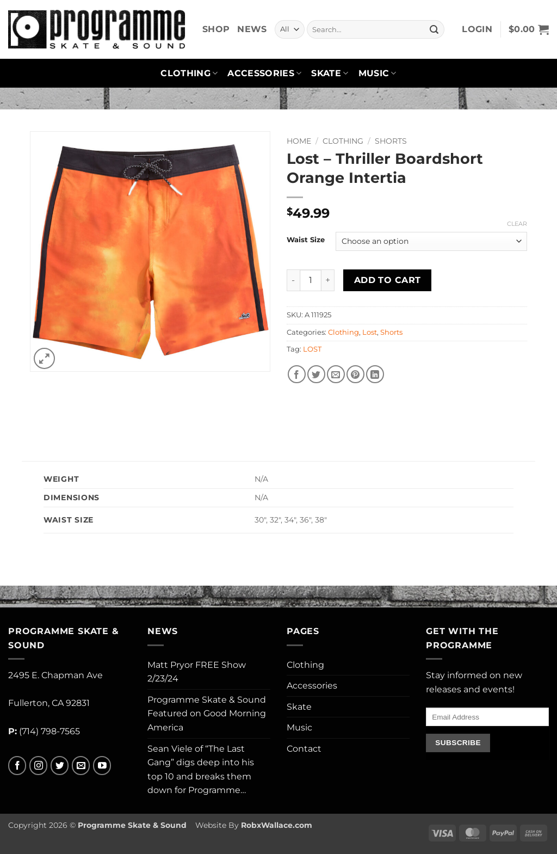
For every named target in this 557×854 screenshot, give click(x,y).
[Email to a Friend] (336, 374)
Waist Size (306, 240)
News (252, 29)
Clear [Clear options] (517, 224)
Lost (369, 332)
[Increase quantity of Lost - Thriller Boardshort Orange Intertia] (328, 280)
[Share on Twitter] (316, 374)
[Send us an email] (81, 765)
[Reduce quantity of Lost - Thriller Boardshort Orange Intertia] (293, 280)
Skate (329, 73)
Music (377, 73)
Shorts (391, 141)
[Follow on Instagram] (38, 765)
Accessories (264, 73)
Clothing (189, 73)
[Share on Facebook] (297, 374)
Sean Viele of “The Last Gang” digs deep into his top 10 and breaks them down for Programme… (200, 770)
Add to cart (387, 280)
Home (299, 141)
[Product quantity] (310, 280)
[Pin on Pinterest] (355, 374)
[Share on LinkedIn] (375, 374)
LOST (312, 349)
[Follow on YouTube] (102, 765)
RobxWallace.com (276, 825)
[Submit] (434, 29)
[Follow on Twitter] (60, 765)
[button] (477, 29)
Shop (216, 29)
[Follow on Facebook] (17, 765)
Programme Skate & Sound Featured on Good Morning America (206, 714)
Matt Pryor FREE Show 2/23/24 (196, 672)
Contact (304, 749)
